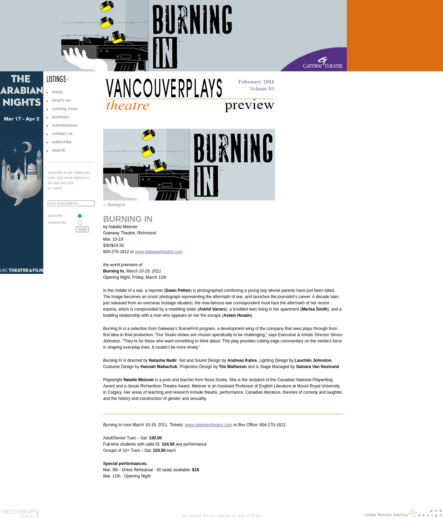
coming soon (65, 108)
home (57, 92)
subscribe (62, 142)
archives (60, 117)
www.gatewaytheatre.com (158, 251)
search (58, 150)
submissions (64, 125)
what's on (61, 100)
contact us (62, 133)
